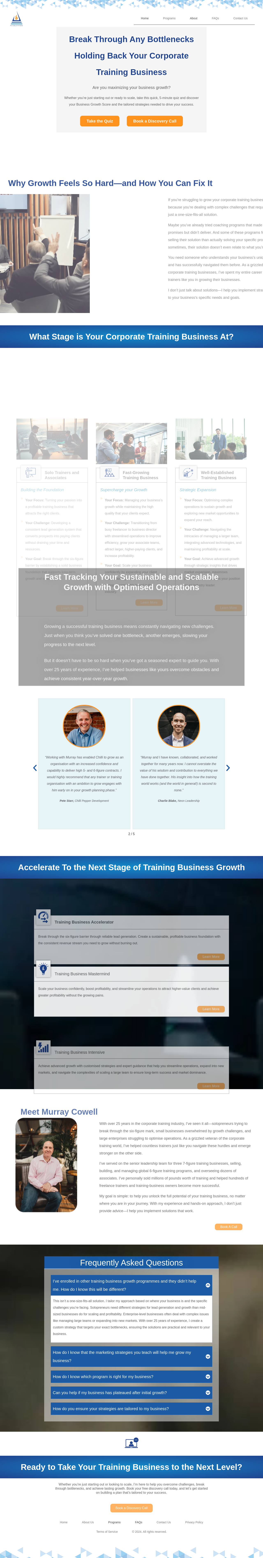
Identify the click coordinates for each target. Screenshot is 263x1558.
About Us (88, 1522)
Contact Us (240, 18)
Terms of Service (107, 1531)
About (193, 18)
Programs (169, 18)
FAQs (215, 18)
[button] (35, 768)
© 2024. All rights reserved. (149, 1531)
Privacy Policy (194, 1522)
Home (145, 18)
